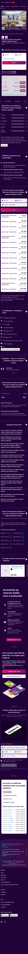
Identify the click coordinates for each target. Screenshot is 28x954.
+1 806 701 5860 (6, 47)
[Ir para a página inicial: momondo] (10, 2)
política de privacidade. (6, 769)
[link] (14, 639)
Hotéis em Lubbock (13, 863)
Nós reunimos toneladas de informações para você (14, 852)
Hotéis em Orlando (7, 809)
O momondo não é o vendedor (14, 849)
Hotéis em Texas (19, 862)
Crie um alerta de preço (13, 631)
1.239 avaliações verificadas (18, 50)
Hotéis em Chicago (7, 828)
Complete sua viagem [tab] (9, 802)
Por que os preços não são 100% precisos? (14, 855)
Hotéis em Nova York (8, 811)
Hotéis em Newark (7, 830)
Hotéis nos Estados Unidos (9, 862)
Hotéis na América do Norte (18, 860)
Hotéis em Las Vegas (8, 818)
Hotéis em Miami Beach (8, 822)
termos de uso (23, 768)
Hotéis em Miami (7, 813)
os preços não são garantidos (12, 845)
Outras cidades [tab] (7, 792)
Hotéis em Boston (7, 824)
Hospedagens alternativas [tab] (10, 795)
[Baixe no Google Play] (5, 915)
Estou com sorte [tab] (8, 798)
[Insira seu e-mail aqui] (15, 756)
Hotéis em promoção (6, 860)
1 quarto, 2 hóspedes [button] (8, 58)
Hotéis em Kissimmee (8, 826)
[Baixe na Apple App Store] (14, 915)
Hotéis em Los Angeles (8, 820)
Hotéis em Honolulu (7, 816)
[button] (2, 2)
